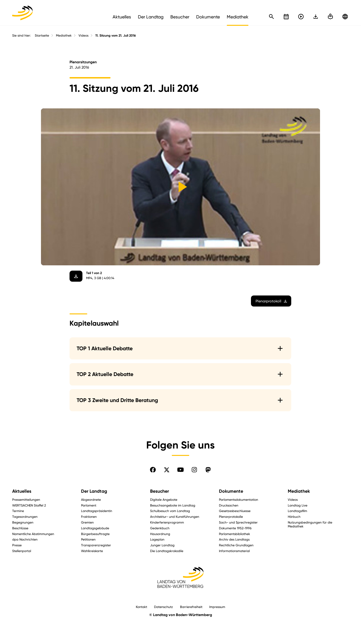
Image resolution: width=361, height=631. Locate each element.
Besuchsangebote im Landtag (172, 505)
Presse (17, 545)
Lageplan (157, 539)
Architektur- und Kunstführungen (174, 516)
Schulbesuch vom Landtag (170, 511)
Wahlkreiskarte (92, 551)
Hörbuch (294, 516)
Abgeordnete (91, 499)
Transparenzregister (96, 545)
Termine (18, 511)
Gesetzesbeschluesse (234, 511)
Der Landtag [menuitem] (150, 17)
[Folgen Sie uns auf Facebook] (153, 470)
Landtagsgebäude (95, 528)
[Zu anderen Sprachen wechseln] (345, 16)
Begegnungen (22, 522)
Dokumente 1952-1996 (235, 528)
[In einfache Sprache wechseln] (315, 16)
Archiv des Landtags (234, 539)
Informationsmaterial (234, 551)
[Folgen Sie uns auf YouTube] (180, 470)
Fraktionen (89, 516)
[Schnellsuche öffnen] (271, 16)
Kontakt (141, 607)
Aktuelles (21, 491)
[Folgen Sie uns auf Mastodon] (208, 470)
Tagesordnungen (25, 516)
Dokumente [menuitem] (208, 17)
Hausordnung (160, 534)
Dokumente (231, 491)
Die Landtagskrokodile (166, 551)
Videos (83, 35)
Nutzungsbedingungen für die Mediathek (310, 524)
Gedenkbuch (159, 528)
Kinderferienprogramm (167, 522)
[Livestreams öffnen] (300, 16)
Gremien (87, 522)
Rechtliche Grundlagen (236, 545)
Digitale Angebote (163, 499)
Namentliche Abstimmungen (33, 534)
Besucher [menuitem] (179, 17)
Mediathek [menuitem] (237, 17)
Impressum (217, 607)
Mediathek (64, 35)
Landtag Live (297, 505)
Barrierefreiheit (191, 607)
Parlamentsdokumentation (238, 499)
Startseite (42, 35)
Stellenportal (21, 551)
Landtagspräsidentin (96, 511)
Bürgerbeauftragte (95, 534)
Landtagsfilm (297, 511)
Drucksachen (228, 505)
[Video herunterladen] (76, 276)
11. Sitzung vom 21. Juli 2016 (115, 36)
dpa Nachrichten (25, 539)
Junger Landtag (162, 545)
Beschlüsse (20, 528)
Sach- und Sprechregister (238, 522)
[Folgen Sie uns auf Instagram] (194, 470)
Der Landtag (94, 491)
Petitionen (88, 539)
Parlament (88, 505)
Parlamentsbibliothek (234, 534)
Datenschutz (163, 607)
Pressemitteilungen (26, 499)
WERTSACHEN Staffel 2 (29, 505)
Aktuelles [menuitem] (122, 17)
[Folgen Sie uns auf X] (167, 470)
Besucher (159, 491)
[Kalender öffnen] (286, 16)
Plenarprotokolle (231, 516)
